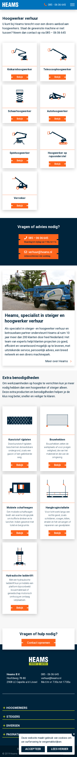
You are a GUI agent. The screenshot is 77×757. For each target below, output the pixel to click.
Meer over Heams (56, 361)
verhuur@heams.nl (51, 678)
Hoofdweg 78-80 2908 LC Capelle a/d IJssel (22, 680)
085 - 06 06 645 (55, 4)
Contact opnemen (38, 642)
